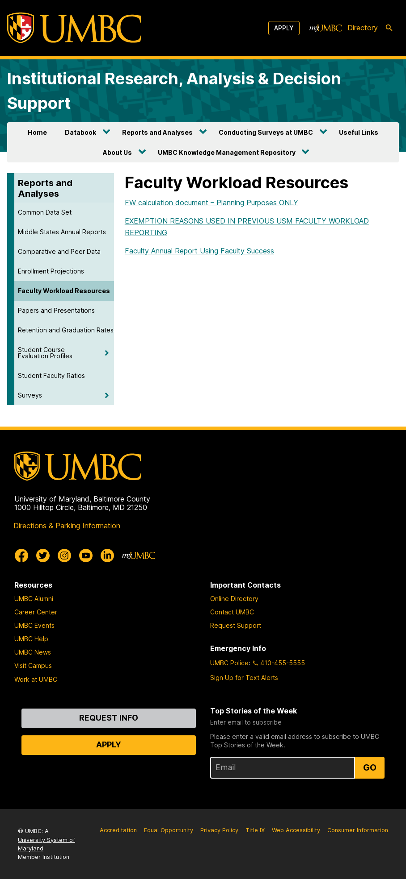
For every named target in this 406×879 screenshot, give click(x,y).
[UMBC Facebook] (21, 555)
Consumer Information (357, 830)
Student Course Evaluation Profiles (45, 353)
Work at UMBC (35, 679)
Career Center (35, 612)
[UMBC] (74, 28)
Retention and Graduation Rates (66, 330)
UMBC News (32, 652)
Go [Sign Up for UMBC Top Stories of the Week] (369, 767)
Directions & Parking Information (66, 525)
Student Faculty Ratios (51, 375)
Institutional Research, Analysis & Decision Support (174, 90)
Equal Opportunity (168, 830)
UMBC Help (31, 639)
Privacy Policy (219, 830)
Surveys (30, 395)
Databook (80, 132)
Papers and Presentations (56, 310)
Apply (284, 28)
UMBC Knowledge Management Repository (227, 152)
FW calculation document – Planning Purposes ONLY (211, 202)
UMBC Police (229, 663)
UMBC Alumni (33, 598)
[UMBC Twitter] (43, 555)
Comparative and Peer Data (59, 251)
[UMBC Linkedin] (107, 555)
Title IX (255, 830)
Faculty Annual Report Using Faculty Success (199, 250)
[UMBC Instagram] (64, 555)
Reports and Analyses (157, 132)
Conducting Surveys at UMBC (266, 132)
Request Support (235, 625)
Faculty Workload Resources (64, 290)
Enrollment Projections (51, 271)
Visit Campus (33, 665)
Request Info (108, 717)
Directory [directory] (363, 27)
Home (37, 132)
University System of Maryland (46, 844)
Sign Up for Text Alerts (244, 677)
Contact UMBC (232, 612)
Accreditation (118, 830)
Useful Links (358, 132)
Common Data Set (45, 212)
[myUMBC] (325, 28)
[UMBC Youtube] (86, 555)
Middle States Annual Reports (62, 232)
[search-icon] (389, 28)
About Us (117, 152)
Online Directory (234, 598)
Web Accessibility (296, 830)
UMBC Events (34, 625)
